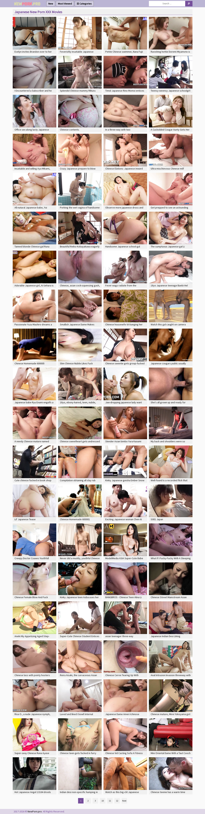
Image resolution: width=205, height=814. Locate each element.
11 (110, 800)
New (50, 3)
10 (103, 800)
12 (117, 800)
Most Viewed (65, 3)
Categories (84, 3)
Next (124, 800)
